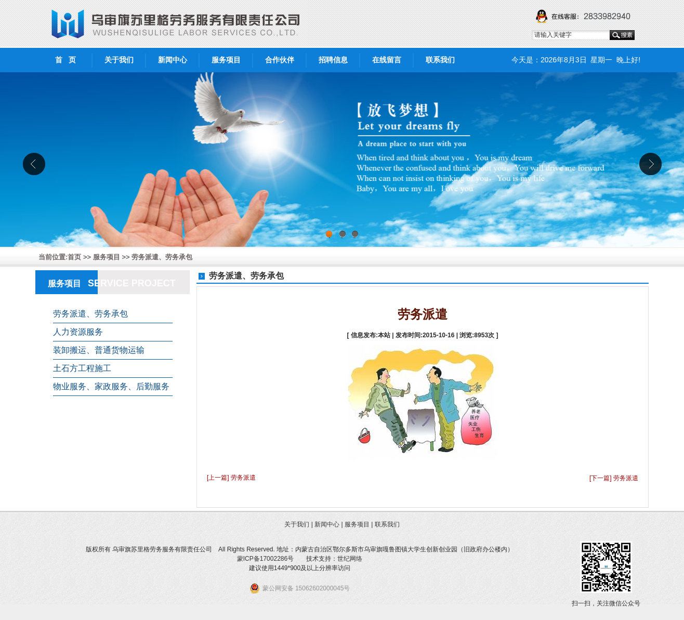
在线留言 (386, 60)
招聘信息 (333, 60)
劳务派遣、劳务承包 (161, 257)
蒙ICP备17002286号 (265, 558)
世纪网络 (349, 558)
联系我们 (440, 60)
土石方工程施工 (82, 368)
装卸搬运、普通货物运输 (98, 350)
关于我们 (119, 60)
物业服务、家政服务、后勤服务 (111, 386)
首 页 (65, 60)
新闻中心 (172, 60)
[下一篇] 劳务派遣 (613, 478)
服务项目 (226, 60)
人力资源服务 (78, 331)
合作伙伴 (279, 60)
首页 (74, 257)
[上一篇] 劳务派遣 (231, 477)
